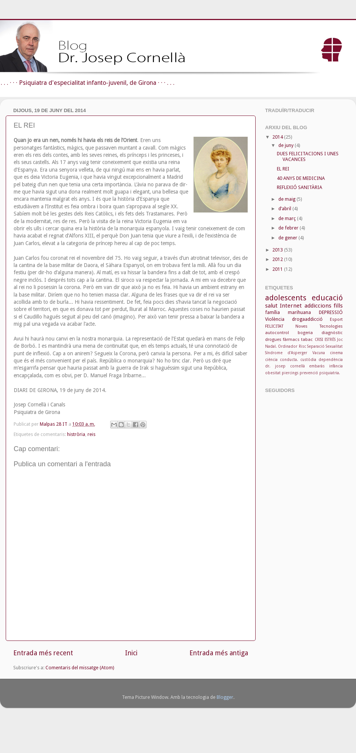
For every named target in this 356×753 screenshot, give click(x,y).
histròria (76, 434)
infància (336, 366)
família (272, 312)
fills (338, 305)
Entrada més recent (43, 653)
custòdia (308, 360)
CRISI (319, 339)
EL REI (283, 169)
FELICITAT (274, 326)
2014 (278, 137)
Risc (302, 346)
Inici (131, 653)
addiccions (317, 305)
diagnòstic (332, 332)
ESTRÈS (330, 339)
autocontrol (277, 332)
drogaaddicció (307, 319)
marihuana (299, 312)
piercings (290, 373)
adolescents (285, 297)
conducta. (289, 360)
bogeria (305, 332)
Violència (274, 319)
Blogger (225, 697)
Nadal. (271, 346)
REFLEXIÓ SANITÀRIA (299, 187)
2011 (278, 269)
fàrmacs (291, 339)
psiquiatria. (329, 373)
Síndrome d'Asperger (286, 353)
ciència (271, 360)
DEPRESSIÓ (331, 312)
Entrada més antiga (218, 653)
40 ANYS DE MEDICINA (301, 178)
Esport (336, 319)
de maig (287, 199)
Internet (291, 305)
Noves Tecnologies (319, 326)
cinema (336, 353)
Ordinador (287, 346)
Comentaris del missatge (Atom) (79, 667)
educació (327, 297)
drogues (273, 339)
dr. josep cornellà (285, 366)
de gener (288, 238)
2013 (278, 250)
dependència (331, 360)
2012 (278, 259)
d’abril (285, 208)
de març (287, 218)
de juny (286, 145)
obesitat (273, 373)
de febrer (289, 228)
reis (91, 434)
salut (271, 305)
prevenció (309, 373)
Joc (340, 339)
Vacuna (318, 353)
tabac (307, 339)
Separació (316, 346)
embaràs (317, 366)
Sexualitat (334, 346)
